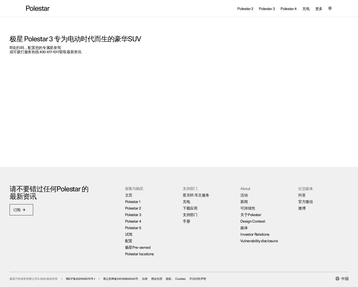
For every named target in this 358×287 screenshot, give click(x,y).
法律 (161, 275)
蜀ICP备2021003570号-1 (97, 275)
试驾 (134, 226)
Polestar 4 (138, 213)
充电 (186, 193)
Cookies (197, 275)
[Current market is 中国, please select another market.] (325, 275)
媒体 (238, 219)
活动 (238, 187)
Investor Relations (249, 226)
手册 (186, 213)
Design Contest (247, 213)
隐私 (185, 275)
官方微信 (294, 193)
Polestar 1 (138, 193)
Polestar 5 (138, 219)
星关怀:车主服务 (196, 187)
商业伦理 (173, 275)
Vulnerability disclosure (253, 232)
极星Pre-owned (143, 239)
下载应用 (190, 200)
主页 (134, 187)
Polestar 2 (138, 200)
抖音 (290, 187)
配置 (134, 232)
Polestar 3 (138, 206)
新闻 (238, 193)
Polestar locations (144, 246)
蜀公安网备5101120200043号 (137, 275)
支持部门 (190, 206)
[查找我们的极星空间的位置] (330, 8)
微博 (290, 200)
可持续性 (242, 200)
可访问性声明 (214, 275)
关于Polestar (245, 206)
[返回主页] (38, 8)
